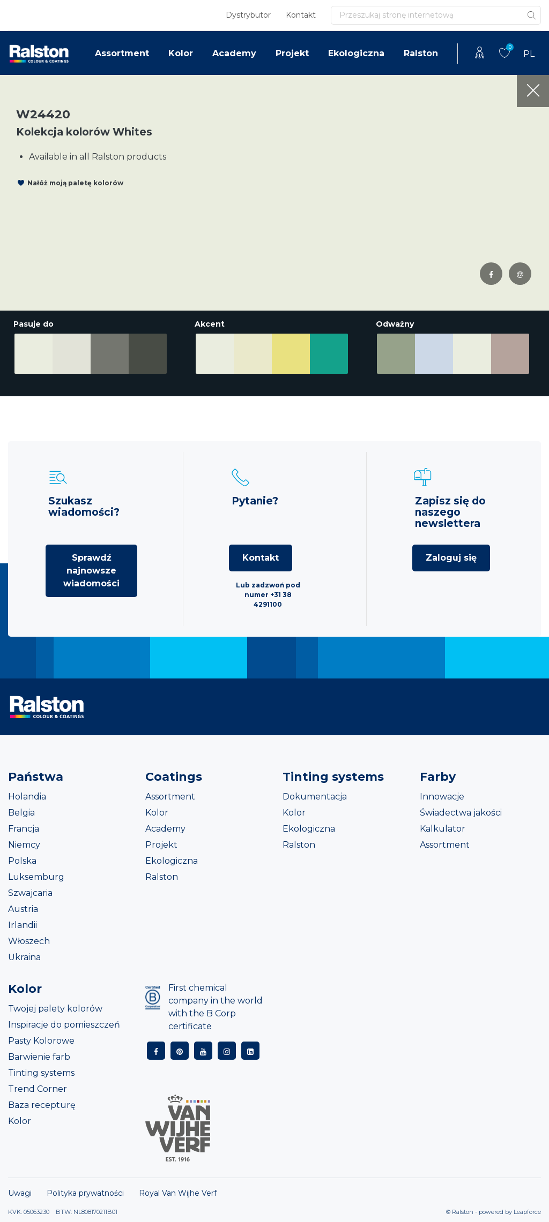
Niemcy (24, 845)
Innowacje (442, 796)
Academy (234, 53)
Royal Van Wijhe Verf (178, 1193)
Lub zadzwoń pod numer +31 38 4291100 (268, 594)
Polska (22, 861)
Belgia (21, 813)
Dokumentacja (315, 796)
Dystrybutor (248, 15)
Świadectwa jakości (461, 813)
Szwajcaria (30, 893)
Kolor (180, 53)
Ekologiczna (356, 53)
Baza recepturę (42, 1105)
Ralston (421, 53)
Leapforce (527, 1212)
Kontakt (301, 15)
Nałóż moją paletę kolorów (75, 183)
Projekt (292, 53)
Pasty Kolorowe (41, 1041)
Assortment (122, 53)
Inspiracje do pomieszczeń (64, 1025)
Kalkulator (442, 829)
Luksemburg (36, 877)
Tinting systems (41, 1073)
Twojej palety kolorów (55, 1009)
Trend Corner (37, 1089)
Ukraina (24, 957)
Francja (23, 829)
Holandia (27, 796)
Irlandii (22, 925)
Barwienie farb (39, 1057)
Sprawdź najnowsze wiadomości (91, 571)
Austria (23, 909)
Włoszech (29, 941)
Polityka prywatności (85, 1193)
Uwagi (20, 1193)
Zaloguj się (451, 558)
